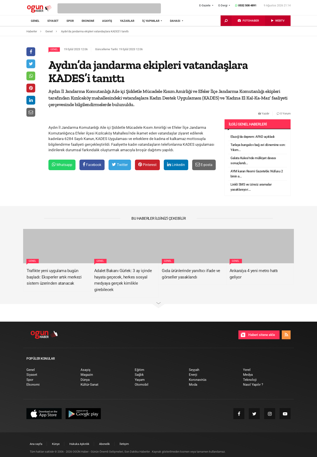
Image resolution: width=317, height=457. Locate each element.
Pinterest (147, 164)
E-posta (203, 164)
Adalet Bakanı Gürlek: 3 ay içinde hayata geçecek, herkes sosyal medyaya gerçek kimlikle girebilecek (123, 280)
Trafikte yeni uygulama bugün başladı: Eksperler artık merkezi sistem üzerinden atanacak (54, 277)
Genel (54, 49)
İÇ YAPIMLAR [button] (151, 20)
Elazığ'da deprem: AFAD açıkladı (252, 137)
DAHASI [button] (175, 20)
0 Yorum (284, 113)
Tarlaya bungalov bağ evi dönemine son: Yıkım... (257, 147)
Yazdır (263, 113)
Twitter (120, 164)
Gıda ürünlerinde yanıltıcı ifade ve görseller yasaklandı (191, 274)
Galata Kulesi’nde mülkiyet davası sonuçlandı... (253, 160)
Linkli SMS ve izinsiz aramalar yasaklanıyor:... (250, 187)
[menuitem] (39, 20)
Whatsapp (62, 164)
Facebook (92, 164)
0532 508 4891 (245, 5)
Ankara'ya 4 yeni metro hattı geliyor (254, 274)
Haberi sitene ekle (258, 335)
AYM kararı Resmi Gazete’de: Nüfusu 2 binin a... (256, 173)
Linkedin (176, 164)
